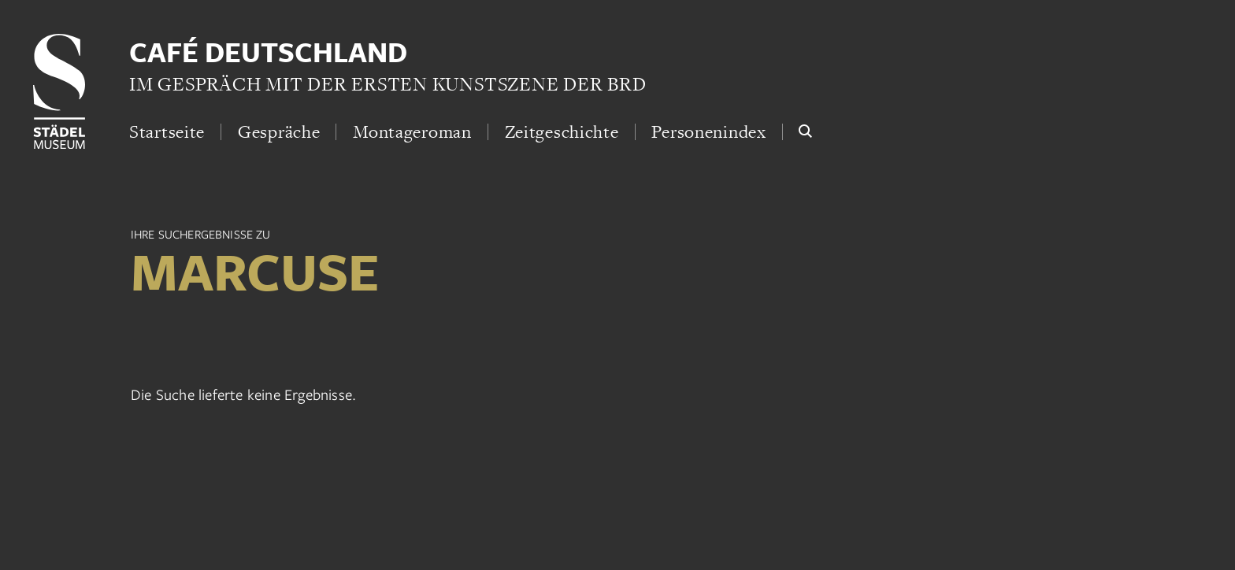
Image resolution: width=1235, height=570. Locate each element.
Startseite (167, 131)
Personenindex (708, 131)
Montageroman (412, 131)
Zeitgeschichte (562, 131)
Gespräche (279, 131)
